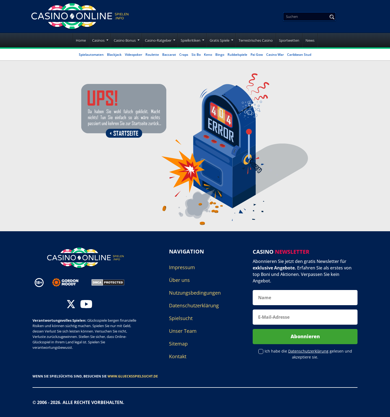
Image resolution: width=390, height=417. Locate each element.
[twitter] (71, 305)
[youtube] (86, 305)
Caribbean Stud (299, 54)
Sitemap (178, 343)
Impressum (182, 267)
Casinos (98, 40)
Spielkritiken (190, 40)
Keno (208, 54)
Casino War (275, 54)
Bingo (219, 54)
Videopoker (133, 54)
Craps (183, 54)
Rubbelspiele (237, 54)
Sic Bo (196, 54)
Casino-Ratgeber (158, 40)
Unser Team (183, 331)
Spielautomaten (91, 54)
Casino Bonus (125, 40)
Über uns (179, 280)
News (310, 40)
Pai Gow (257, 54)
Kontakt (177, 356)
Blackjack (114, 54)
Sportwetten (289, 40)
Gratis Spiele (219, 40)
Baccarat (169, 54)
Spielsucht (181, 318)
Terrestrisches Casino (256, 40)
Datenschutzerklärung (194, 305)
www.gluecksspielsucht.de (133, 376)
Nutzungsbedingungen (195, 292)
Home (81, 40)
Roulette (152, 54)
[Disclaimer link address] (69, 282)
